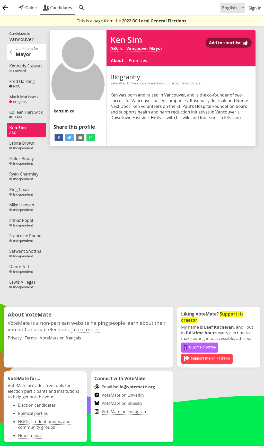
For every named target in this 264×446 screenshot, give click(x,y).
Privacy (15, 338)
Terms (31, 338)
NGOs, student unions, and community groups (44, 424)
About (117, 60)
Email (124, 387)
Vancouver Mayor (144, 48)
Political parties (33, 413)
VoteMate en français (60, 338)
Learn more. (85, 329)
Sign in (255, 8)
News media (30, 435)
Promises (138, 60)
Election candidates (37, 405)
